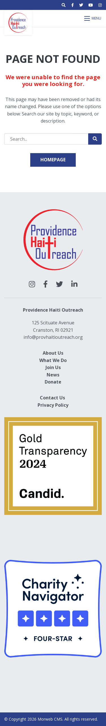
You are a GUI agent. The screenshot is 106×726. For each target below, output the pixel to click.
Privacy (46, 405)
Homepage (53, 160)
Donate (53, 382)
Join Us (53, 367)
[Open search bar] (64, 5)
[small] (72, 5)
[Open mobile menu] (93, 18)
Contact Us (52, 398)
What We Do (53, 360)
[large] (32, 284)
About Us (53, 353)
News (53, 375)
